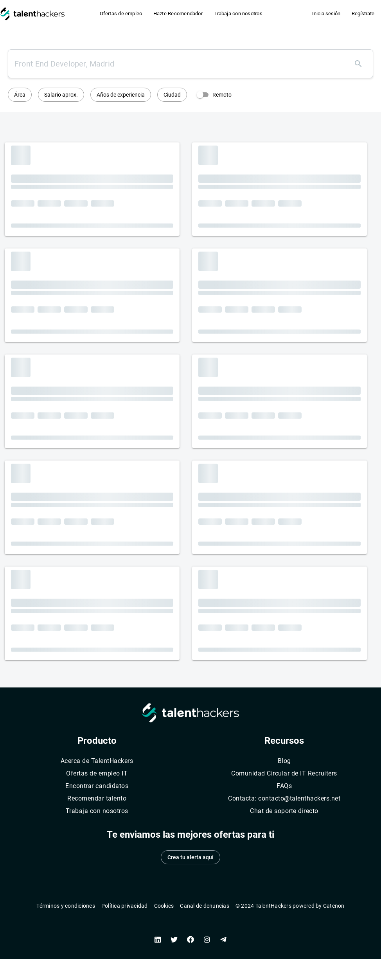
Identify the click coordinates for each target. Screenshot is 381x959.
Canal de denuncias (204, 906)
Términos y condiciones (65, 906)
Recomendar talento (96, 798)
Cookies (164, 906)
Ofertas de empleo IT (97, 773)
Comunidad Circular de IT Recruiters (284, 773)
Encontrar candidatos (96, 786)
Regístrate (363, 13)
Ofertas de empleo (121, 13)
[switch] (212, 95)
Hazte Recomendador (178, 13)
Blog (284, 761)
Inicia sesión (326, 13)
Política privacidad (124, 906)
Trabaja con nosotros (238, 13)
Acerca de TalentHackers (97, 761)
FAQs (284, 786)
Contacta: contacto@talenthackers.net (284, 798)
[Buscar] (358, 64)
